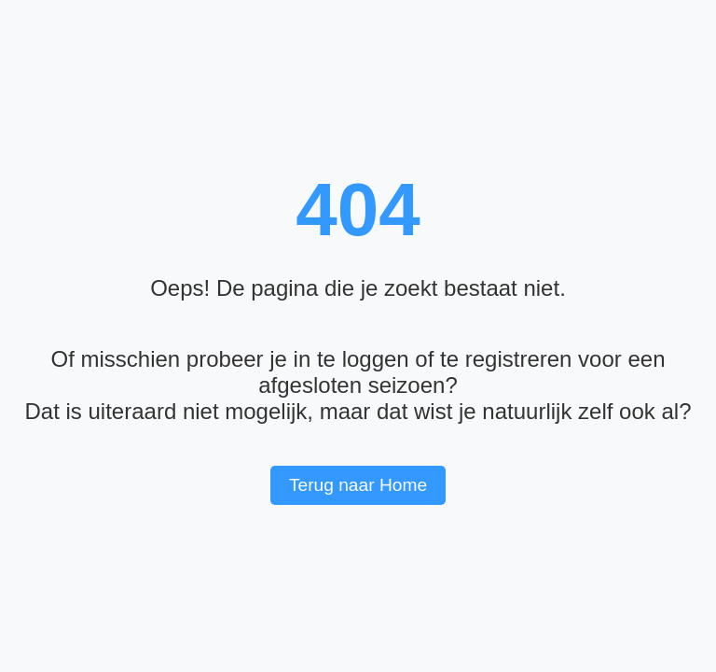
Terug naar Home (358, 485)
